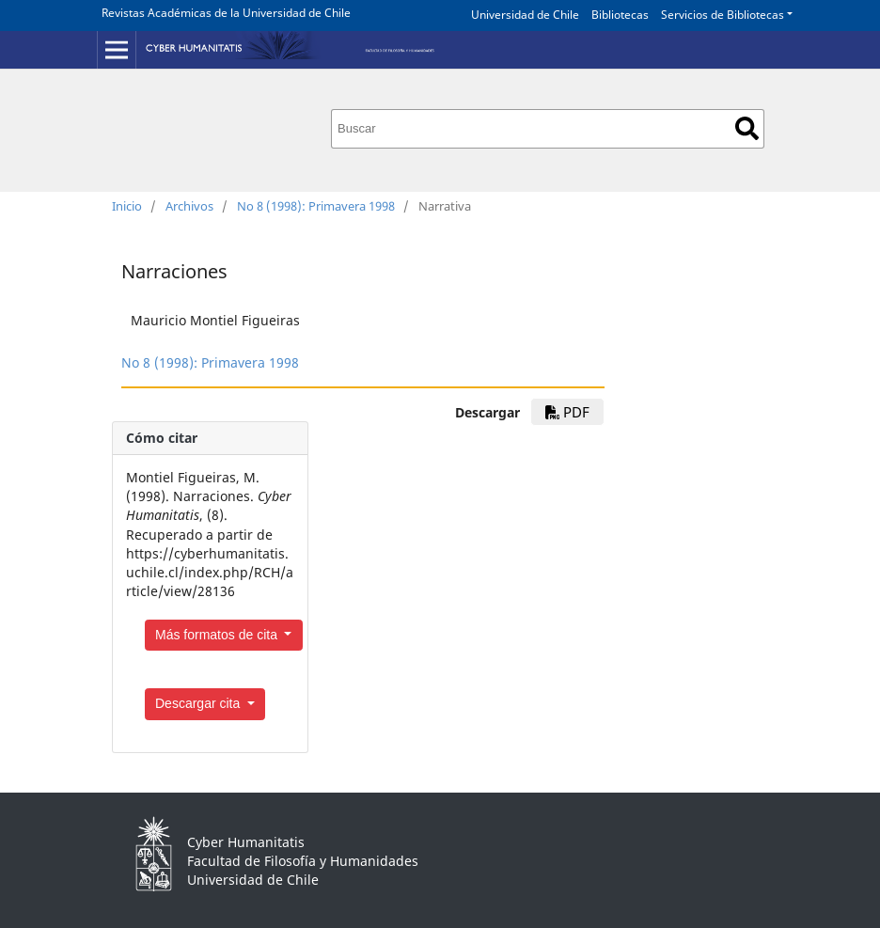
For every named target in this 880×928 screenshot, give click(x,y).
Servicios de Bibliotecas (722, 15)
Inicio (127, 205)
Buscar (747, 128)
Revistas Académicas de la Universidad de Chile (226, 13)
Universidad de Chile (525, 15)
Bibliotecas (620, 15)
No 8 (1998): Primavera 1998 (316, 205)
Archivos (189, 205)
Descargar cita (199, 703)
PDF (567, 411)
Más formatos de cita (218, 634)
